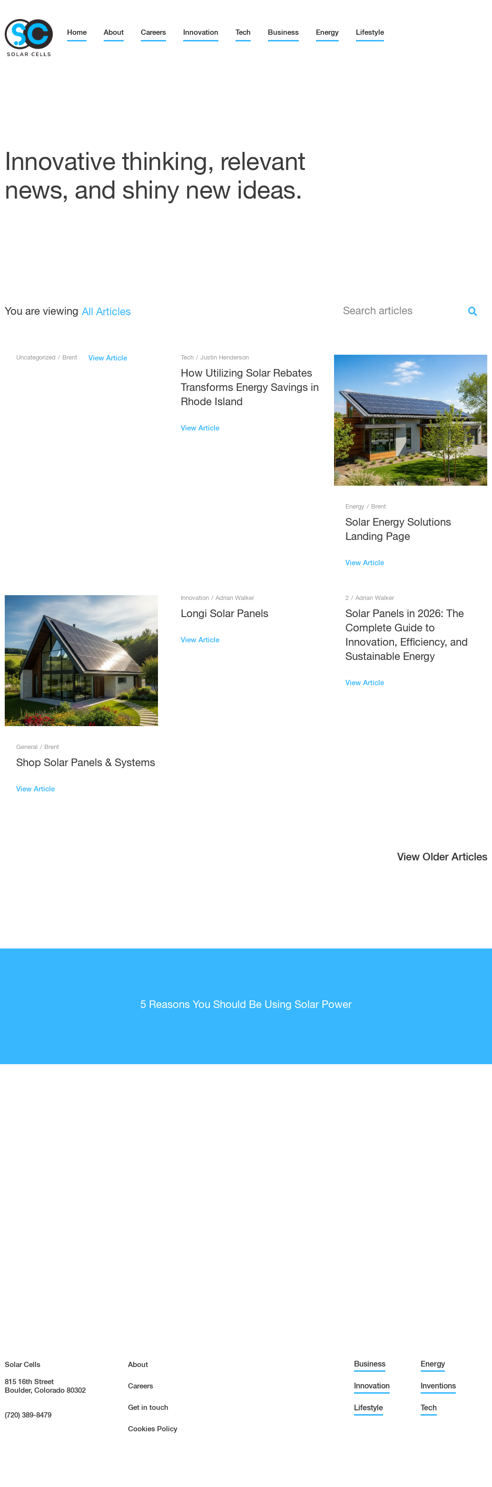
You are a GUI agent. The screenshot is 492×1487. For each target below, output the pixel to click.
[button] (442, 860)
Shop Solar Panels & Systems (85, 763)
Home (77, 32)
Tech (243, 32)
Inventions (438, 1386)
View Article (108, 358)
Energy (327, 32)
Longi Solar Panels (224, 614)
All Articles (106, 312)
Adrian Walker (235, 598)
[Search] (472, 311)
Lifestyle (370, 32)
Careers (153, 32)
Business (283, 32)
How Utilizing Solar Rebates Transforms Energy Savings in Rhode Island (250, 388)
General (27, 747)
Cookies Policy (152, 1429)
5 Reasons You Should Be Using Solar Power (246, 1005)
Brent (69, 358)
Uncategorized (36, 358)
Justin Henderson (224, 358)
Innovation (200, 32)
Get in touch (148, 1407)
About (114, 32)
